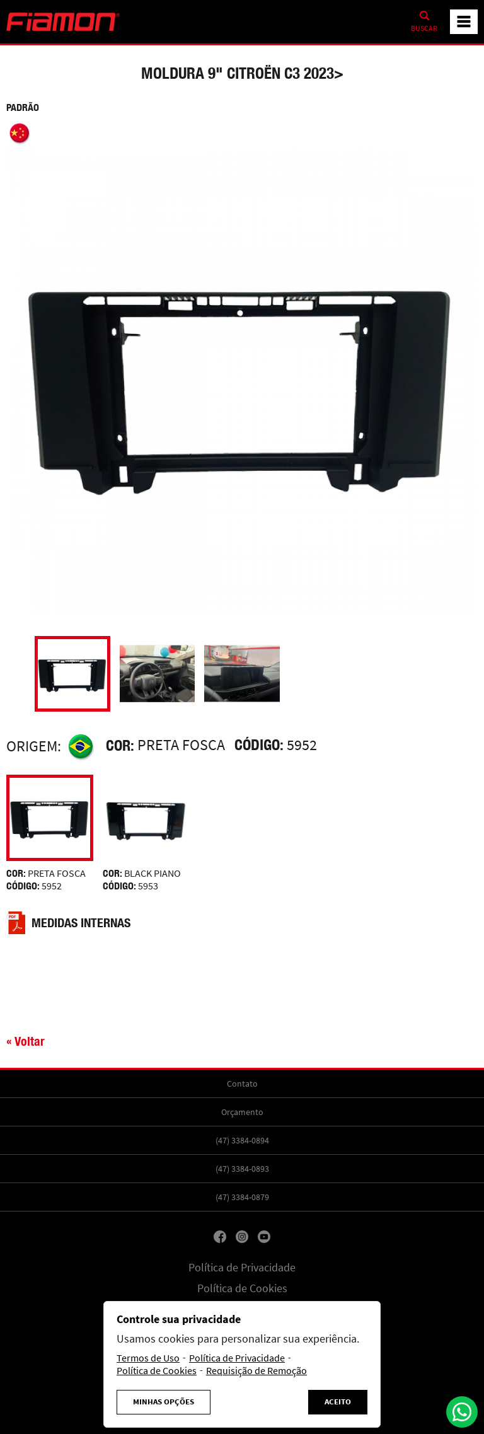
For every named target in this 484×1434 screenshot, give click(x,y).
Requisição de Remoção (256, 1371)
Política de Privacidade (242, 1267)
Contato (242, 1083)
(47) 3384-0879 (242, 1197)
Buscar (424, 28)
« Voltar (25, 1041)
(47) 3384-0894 (242, 1140)
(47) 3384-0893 (242, 1168)
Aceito (338, 1402)
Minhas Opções (163, 1402)
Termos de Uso (148, 1358)
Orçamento (242, 1112)
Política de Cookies (242, 1288)
